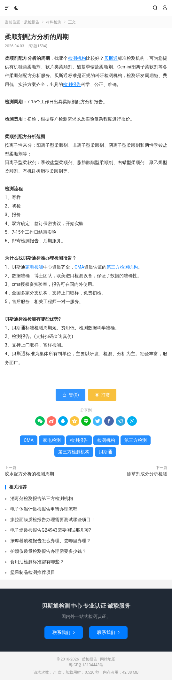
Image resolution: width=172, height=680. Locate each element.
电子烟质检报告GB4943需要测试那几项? (50, 530)
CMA (79, 267)
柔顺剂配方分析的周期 (37, 37)
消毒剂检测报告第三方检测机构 (41, 498)
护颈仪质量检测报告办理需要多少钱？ (48, 551)
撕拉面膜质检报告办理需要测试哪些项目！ (52, 519)
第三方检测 (135, 440)
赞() (70, 394)
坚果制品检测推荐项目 (32, 572)
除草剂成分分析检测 (147, 473)
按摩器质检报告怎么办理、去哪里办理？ (50, 540)
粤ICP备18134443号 (86, 665)
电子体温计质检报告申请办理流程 (43, 509)
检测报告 (72, 84)
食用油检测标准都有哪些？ (37, 561)
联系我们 (63, 632)
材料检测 (53, 22)
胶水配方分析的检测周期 (29, 473)
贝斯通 (111, 58)
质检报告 (86, 8)
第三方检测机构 (122, 267)
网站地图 (107, 659)
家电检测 (34, 267)
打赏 (102, 394)
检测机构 (77, 58)
